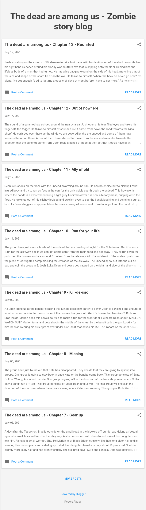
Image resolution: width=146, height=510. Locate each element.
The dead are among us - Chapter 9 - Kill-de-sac (46, 292)
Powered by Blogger (73, 494)
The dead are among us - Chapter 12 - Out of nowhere (51, 108)
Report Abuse (73, 501)
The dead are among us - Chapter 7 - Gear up (44, 415)
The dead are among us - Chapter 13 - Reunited (49, 44)
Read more (133, 92)
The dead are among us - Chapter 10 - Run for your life (52, 231)
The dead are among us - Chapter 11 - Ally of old (47, 169)
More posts (73, 478)
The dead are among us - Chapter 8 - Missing (44, 354)
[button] (139, 44)
